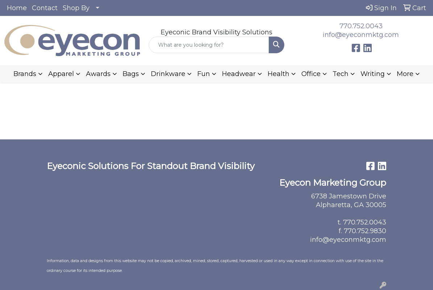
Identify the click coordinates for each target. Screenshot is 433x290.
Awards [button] (98, 74)
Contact (45, 8)
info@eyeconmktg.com (361, 35)
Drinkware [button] (168, 74)
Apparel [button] (61, 74)
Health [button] (278, 74)
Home (17, 8)
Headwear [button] (239, 74)
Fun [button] (203, 74)
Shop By (76, 8)
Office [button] (311, 74)
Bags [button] (131, 74)
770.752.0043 (361, 26)
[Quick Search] (209, 45)
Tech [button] (341, 74)
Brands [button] (24, 74)
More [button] (405, 74)
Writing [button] (372, 74)
